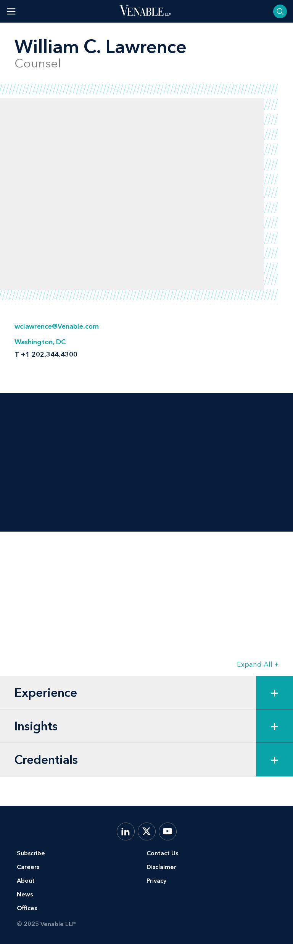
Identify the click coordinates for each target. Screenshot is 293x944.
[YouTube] (168, 831)
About (26, 880)
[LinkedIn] (126, 831)
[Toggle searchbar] (280, 11)
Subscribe (31, 853)
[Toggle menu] (11, 11)
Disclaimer (161, 867)
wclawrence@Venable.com (56, 326)
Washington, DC (40, 342)
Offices (27, 908)
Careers (28, 867)
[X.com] (147, 831)
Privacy (156, 880)
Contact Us (162, 853)
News (25, 894)
